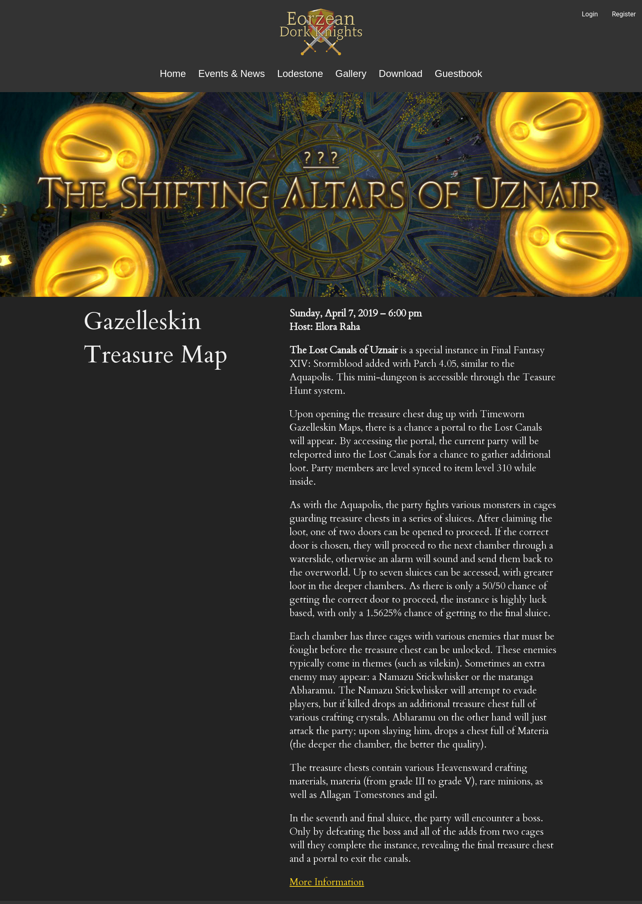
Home (173, 73)
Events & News (231, 73)
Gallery (350, 73)
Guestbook (458, 73)
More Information (326, 882)
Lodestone (300, 73)
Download (401, 73)
